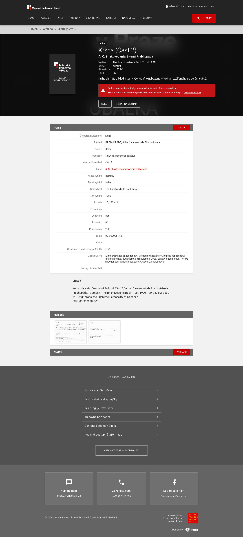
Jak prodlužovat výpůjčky (100, 399)
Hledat (204, 18)
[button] (62, 74)
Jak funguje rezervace (99, 408)
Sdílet (105, 103)
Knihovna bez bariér (97, 417)
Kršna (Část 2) (67, 29)
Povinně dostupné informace (103, 434)
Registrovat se (197, 6)
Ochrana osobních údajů (100, 425)
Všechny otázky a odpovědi (121, 450)
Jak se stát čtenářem (98, 390)
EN (212, 6)
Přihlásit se (175, 6)
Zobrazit (182, 352)
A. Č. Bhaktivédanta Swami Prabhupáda (125, 56)
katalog (48, 29)
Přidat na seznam (126, 103)
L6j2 (107, 249)
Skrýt (181, 127)
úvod (34, 29)
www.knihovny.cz (192, 92)
